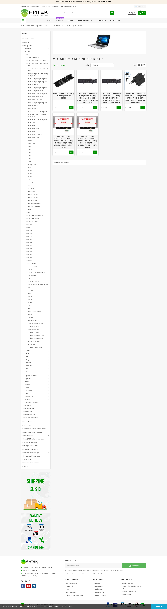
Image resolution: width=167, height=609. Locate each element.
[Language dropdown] (140, 6)
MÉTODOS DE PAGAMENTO (74, 595)
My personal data (99, 592)
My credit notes (98, 586)
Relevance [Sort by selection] (95, 65)
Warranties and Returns (129, 591)
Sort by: (87, 65)
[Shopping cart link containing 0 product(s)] (142, 13)
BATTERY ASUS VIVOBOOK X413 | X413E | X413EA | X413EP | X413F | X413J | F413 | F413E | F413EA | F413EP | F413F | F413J (111, 98)
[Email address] (93, 565)
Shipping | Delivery (127, 583)
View (134, 65)
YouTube (28, 586)
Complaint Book (71, 592)
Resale (68, 589)
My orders (97, 583)
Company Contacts (71, 583)
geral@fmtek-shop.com (69, 6)
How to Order (70, 586)
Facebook (23, 586)
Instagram (34, 586)
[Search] (87, 13)
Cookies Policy (126, 594)
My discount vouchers (100, 595)
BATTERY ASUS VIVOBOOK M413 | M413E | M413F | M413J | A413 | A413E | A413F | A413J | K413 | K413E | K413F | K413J (87, 98)
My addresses (98, 589)
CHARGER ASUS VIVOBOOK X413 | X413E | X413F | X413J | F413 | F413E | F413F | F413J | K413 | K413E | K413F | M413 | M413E (135, 98)
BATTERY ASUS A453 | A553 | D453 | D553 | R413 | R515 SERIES (63, 96)
